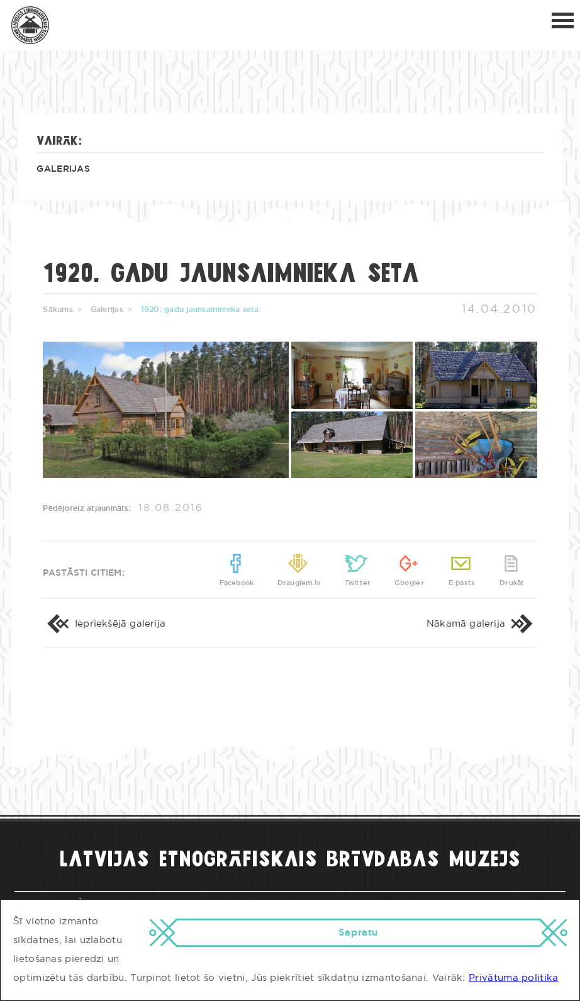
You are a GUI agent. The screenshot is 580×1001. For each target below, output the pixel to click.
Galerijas (63, 169)
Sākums (57, 309)
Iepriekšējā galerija (104, 624)
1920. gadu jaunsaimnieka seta (200, 309)
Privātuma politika (513, 978)
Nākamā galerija (482, 624)
